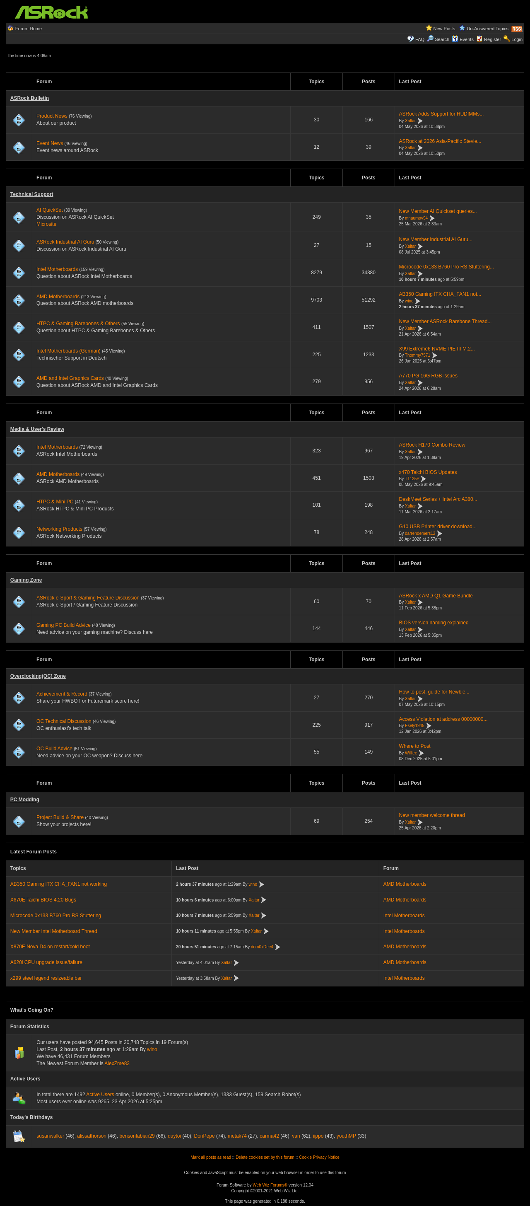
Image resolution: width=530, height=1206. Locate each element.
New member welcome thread (432, 815)
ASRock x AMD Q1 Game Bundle (436, 596)
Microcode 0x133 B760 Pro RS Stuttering (55, 915)
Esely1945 (414, 726)
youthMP (346, 1136)
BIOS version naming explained (434, 623)
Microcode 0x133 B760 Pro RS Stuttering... (446, 267)
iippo (318, 1136)
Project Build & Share (60, 817)
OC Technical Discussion (64, 721)
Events (463, 39)
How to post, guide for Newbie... (434, 692)
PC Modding (24, 799)
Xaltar (410, 120)
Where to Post (415, 746)
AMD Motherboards (58, 297)
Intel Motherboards (57, 269)
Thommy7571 (417, 355)
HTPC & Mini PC (54, 502)
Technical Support (31, 194)
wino (409, 301)
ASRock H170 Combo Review (432, 445)
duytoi (174, 1136)
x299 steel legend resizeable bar (46, 978)
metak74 (237, 1136)
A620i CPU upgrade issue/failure (46, 962)
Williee (411, 753)
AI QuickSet (49, 210)
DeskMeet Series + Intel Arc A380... (438, 499)
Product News (51, 116)
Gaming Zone (26, 580)
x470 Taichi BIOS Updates (428, 472)
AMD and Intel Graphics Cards (70, 378)
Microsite (46, 224)
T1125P (412, 479)
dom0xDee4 (262, 947)
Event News (49, 143)
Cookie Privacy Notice (319, 1157)
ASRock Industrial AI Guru (65, 242)
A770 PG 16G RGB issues (428, 376)
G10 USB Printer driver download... (438, 526)
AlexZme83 (117, 1063)
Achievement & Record (61, 694)
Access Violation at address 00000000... (443, 719)
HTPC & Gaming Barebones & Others (78, 323)
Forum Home (28, 28)
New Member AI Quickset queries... (438, 211)
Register (492, 39)
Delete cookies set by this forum (265, 1157)
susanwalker (50, 1136)
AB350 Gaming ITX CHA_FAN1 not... (440, 294)
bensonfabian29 (136, 1136)
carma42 (269, 1136)
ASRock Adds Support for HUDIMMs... (441, 114)
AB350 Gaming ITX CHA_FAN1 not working (58, 884)
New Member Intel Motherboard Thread (53, 931)
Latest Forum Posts (33, 852)
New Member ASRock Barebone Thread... (445, 321)
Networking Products (59, 529)
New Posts (444, 28)
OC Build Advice (54, 749)
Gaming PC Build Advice (63, 625)
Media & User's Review (37, 429)
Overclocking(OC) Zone (38, 676)
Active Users (25, 1079)
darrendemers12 (420, 533)
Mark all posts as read (210, 1157)
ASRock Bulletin (29, 98)
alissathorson (91, 1136)
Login (517, 39)
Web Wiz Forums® (270, 1185)
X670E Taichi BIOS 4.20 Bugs (43, 900)
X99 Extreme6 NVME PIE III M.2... (437, 349)
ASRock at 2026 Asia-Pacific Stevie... (440, 141)
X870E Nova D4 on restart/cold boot (50, 947)
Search (442, 39)
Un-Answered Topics (487, 28)
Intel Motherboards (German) (68, 351)
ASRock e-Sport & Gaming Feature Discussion (88, 598)
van (296, 1136)
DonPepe (204, 1136)
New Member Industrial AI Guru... (435, 239)
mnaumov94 (416, 218)
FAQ (419, 39)
